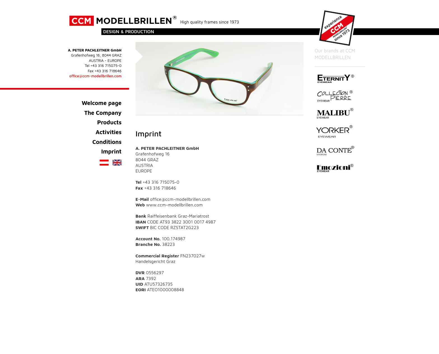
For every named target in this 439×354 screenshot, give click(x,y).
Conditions (107, 141)
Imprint (111, 151)
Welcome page (102, 102)
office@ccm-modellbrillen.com (95, 76)
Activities (109, 132)
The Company (103, 112)
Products (109, 122)
